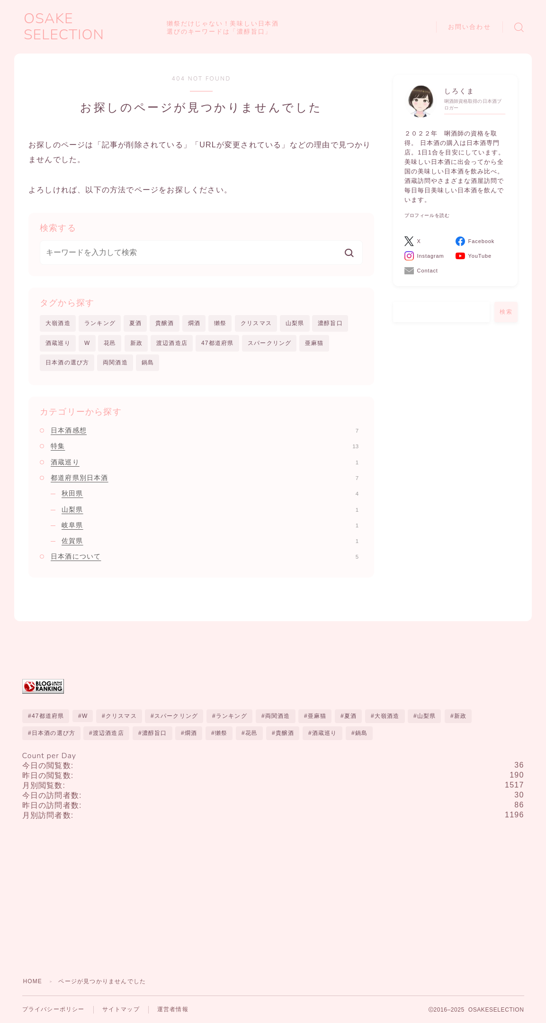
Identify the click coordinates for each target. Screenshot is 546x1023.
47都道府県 (217, 343)
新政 (136, 343)
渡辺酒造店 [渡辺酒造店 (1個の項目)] (108, 733)
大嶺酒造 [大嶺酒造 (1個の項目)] (387, 716)
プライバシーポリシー (53, 1010)
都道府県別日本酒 (204, 477)
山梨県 (295, 323)
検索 (506, 312)
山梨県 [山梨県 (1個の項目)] (426, 716)
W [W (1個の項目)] (84, 716)
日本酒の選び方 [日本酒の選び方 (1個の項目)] (53, 733)
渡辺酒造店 (172, 343)
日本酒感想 (204, 431)
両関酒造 (115, 362)
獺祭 (220, 323)
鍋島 (148, 362)
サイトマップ (121, 1010)
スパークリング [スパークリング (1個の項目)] (176, 716)
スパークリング (269, 343)
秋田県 (210, 494)
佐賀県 (210, 541)
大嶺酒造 (58, 323)
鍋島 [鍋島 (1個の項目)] (361, 733)
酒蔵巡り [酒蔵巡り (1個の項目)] (324, 733)
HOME (33, 981)
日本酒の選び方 (67, 362)
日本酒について (204, 557)
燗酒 (194, 323)
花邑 (110, 343)
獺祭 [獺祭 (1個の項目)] (221, 733)
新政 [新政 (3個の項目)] (460, 716)
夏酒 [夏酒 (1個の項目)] (350, 716)
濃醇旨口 (330, 323)
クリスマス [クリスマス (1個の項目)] (121, 716)
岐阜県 (210, 525)
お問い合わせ (469, 27)
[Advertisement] (273, 894)
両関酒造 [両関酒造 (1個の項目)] (277, 716)
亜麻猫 (314, 343)
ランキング (100, 323)
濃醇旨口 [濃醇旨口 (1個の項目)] (154, 733)
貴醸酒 (164, 323)
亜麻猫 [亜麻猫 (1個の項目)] (317, 716)
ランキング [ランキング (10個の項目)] (231, 716)
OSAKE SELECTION (92, 27)
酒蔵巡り (58, 343)
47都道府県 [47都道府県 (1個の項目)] (47, 716)
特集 (204, 446)
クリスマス (256, 323)
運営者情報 (172, 1010)
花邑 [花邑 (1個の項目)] (251, 733)
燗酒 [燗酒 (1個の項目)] (191, 733)
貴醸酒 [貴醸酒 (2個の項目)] (285, 733)
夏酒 (135, 323)
